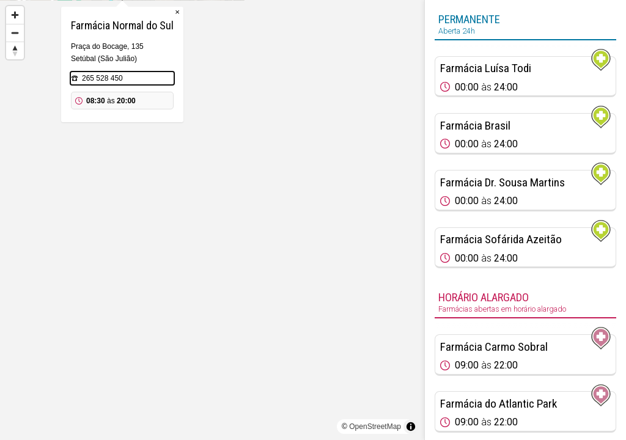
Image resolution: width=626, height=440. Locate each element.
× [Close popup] (267, 73)
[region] (212, 220)
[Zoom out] (15, 33)
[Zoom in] (15, 15)
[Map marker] (364, 183)
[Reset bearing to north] (15, 50)
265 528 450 (192, 139)
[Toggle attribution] (410, 426)
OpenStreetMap (375, 426)
